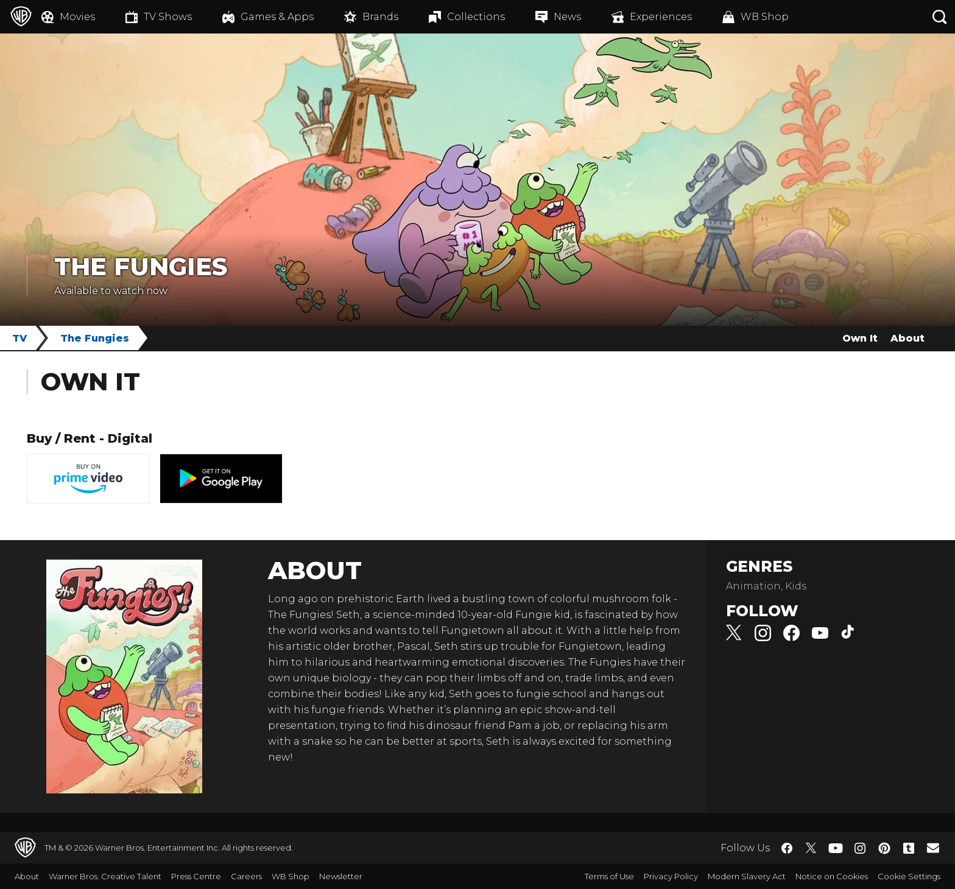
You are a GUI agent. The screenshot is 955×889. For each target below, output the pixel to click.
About (907, 338)
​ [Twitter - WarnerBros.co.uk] (811, 848)
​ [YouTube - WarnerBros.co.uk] (835, 848)
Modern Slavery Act (747, 876)
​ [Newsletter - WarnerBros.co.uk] (933, 848)
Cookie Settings (909, 876)
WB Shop (290, 876)
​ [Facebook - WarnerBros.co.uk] (787, 848)
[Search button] (940, 16)
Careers (246, 876)
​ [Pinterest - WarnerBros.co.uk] (884, 848)
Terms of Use (609, 876)
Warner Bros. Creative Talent (105, 876)
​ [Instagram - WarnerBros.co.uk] (860, 848)
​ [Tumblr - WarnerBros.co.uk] (908, 848)
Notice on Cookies (831, 876)
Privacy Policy (671, 876)
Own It (860, 338)
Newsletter (340, 876)
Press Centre (196, 876)
